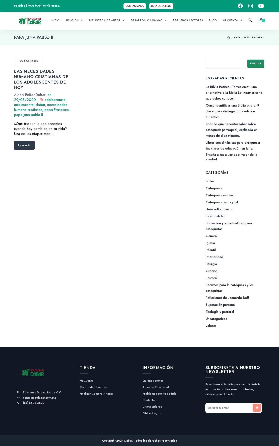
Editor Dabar (35, 94)
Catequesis (29, 61)
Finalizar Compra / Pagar (96, 394)
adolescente (23, 104)
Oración (212, 271)
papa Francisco (56, 109)
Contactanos (134, 6)
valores (211, 326)
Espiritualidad (216, 216)
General (212, 236)
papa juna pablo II (28, 114)
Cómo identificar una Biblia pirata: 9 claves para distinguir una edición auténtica (232, 111)
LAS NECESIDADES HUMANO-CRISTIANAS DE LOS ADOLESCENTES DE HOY (41, 79)
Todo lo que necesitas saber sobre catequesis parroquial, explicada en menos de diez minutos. (232, 130)
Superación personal (221, 304)
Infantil (211, 250)
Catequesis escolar (219, 195)
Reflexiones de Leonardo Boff (227, 297)
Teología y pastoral (220, 311)
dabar (40, 104)
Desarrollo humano (219, 209)
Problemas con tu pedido (160, 394)
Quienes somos (153, 381)
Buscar (255, 63)
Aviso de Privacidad (156, 387)
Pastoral (212, 278)
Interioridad (214, 257)
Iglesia (210, 243)
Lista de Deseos (161, 6)
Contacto (149, 400)
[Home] (228, 37)
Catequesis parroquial (222, 202)
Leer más (24, 145)
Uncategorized (216, 318)
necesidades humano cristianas (40, 107)
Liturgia (211, 264)
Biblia (210, 181)
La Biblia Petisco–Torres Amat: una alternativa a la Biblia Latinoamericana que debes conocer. (234, 93)
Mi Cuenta (86, 381)
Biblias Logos (152, 413)
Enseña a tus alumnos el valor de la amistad (231, 157)
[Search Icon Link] (250, 21)
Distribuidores (152, 407)
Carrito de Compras (93, 387)
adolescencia (54, 99)
